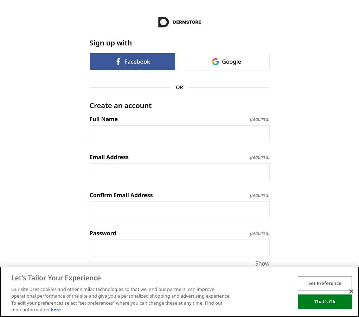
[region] (179, 292)
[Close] (351, 291)
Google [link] (226, 62)
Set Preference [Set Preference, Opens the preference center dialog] (324, 283)
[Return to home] (180, 22)
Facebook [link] (132, 62)
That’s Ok (324, 301)
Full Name (180, 119)
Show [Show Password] (262, 263)
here (56, 309)
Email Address (180, 157)
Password (180, 233)
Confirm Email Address (180, 195)
